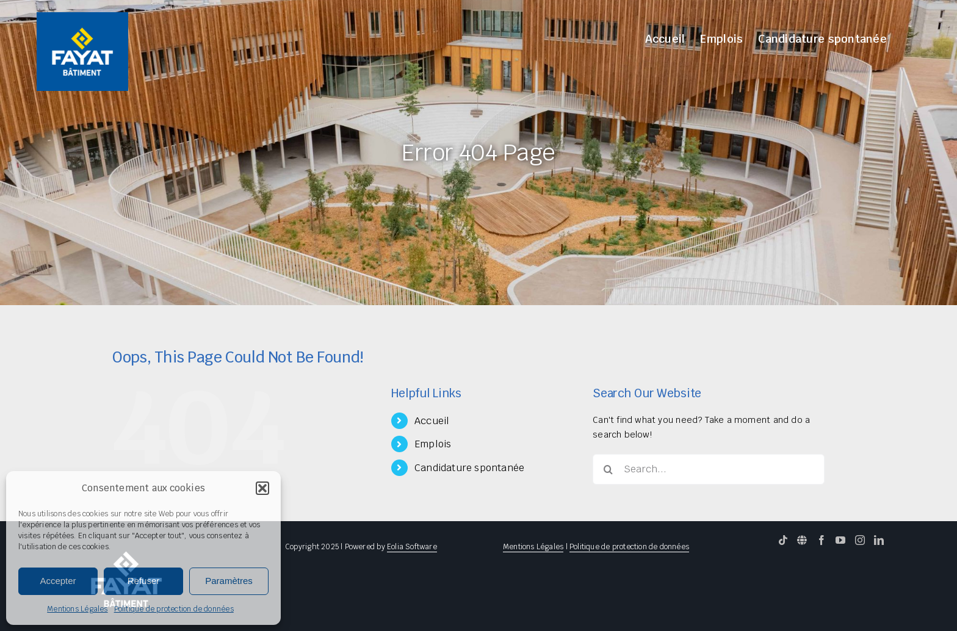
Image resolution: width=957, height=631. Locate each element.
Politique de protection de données (174, 609)
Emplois (432, 444)
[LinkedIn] (879, 540)
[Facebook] (821, 540)
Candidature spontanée (469, 467)
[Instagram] (860, 540)
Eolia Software (412, 547)
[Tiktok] (783, 540)
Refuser (144, 580)
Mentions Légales (77, 609)
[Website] (802, 540)
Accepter (58, 580)
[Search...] (709, 469)
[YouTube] (840, 540)
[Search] (608, 469)
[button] (262, 488)
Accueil (431, 420)
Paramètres (229, 580)
